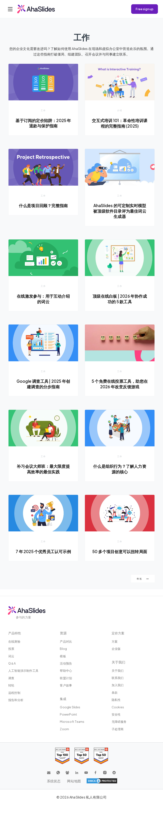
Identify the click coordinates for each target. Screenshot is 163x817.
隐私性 (116, 700)
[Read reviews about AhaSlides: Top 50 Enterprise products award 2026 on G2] (101, 756)
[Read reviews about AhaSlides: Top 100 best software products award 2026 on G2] (62, 756)
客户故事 (66, 685)
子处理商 (118, 729)
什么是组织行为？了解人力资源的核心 (120, 469)
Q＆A (12, 663)
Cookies (118, 707)
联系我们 (118, 678)
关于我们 (118, 670)
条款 (115, 692)
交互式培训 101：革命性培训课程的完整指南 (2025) (120, 123)
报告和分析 (15, 700)
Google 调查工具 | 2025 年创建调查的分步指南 (43, 384)
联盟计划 (66, 678)
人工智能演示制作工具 (23, 670)
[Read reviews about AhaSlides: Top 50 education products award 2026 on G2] (81, 756)
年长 (143, 585)
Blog (63, 648)
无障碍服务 (119, 721)
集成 (63, 698)
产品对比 (66, 641)
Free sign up (144, 9)
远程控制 (14, 693)
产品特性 (15, 633)
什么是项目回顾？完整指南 (43, 205)
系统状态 (53, 781)
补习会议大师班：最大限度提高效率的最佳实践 (43, 469)
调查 (11, 678)
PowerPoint (68, 714)
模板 (63, 656)
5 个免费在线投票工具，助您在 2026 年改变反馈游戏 (119, 384)
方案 (115, 641)
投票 (11, 648)
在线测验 (14, 641)
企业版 (116, 648)
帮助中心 (66, 670)
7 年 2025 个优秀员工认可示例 (43, 554)
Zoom (64, 729)
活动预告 (66, 663)
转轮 (11, 685)
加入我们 (118, 685)
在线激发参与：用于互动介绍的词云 (43, 299)
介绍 (119, 110)
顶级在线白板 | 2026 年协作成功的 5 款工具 (119, 299)
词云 (11, 656)
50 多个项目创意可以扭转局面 (119, 554)
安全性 (116, 714)
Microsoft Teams (72, 721)
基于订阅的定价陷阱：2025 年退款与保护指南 (43, 123)
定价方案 (118, 633)
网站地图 (74, 781)
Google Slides (70, 707)
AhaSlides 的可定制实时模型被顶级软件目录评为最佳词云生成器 (120, 211)
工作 (43, 110)
